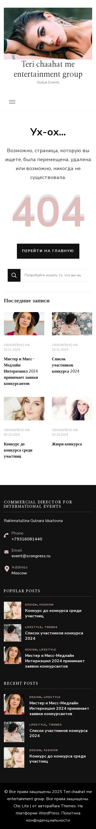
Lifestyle (33, 627)
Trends (51, 627)
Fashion (46, 605)
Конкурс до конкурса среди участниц (18, 450)
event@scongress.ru (31, 556)
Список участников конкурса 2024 (65, 365)
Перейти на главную (48, 250)
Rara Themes (63, 806)
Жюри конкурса (67, 444)
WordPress (49, 813)
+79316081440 (27, 539)
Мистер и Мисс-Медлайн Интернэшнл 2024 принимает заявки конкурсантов (21, 371)
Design (31, 605)
